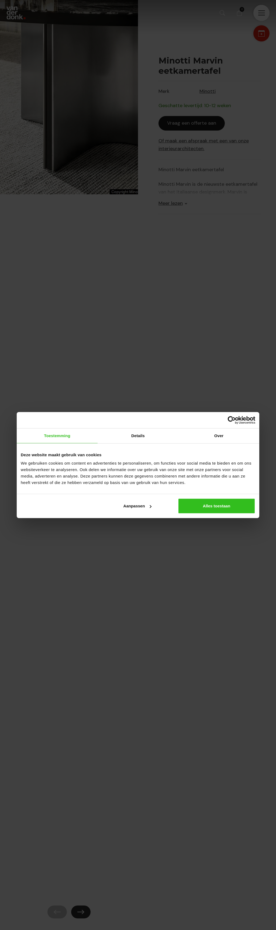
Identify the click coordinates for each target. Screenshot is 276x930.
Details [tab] (138, 435)
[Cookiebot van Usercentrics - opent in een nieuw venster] (231, 420)
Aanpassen (137, 506)
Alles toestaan (216, 506)
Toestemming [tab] (57, 435)
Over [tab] (219, 435)
